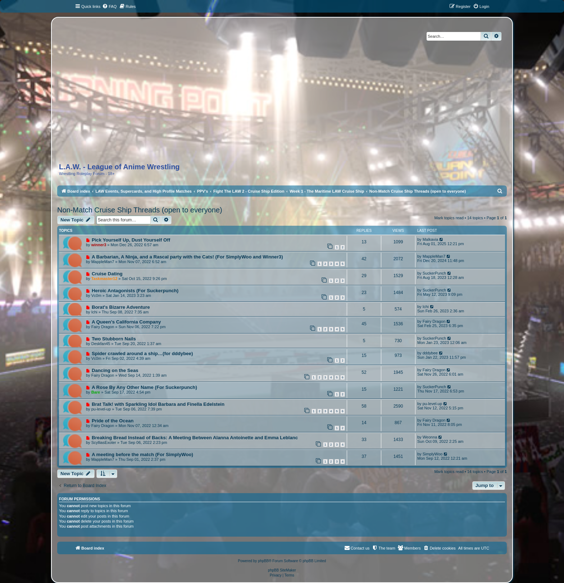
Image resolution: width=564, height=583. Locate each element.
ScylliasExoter (103, 442)
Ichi (94, 312)
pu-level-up (101, 409)
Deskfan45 (100, 343)
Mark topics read (448, 218)
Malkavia (430, 239)
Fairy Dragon (102, 327)
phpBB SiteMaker (282, 570)
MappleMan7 (102, 262)
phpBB (263, 561)
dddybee (430, 353)
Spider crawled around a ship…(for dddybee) (142, 353)
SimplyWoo (432, 454)
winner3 (98, 245)
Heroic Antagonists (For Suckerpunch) (135, 290)
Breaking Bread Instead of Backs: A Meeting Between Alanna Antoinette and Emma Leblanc (195, 437)
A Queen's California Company (126, 322)
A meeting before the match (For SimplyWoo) (142, 454)
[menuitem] (109, 6)
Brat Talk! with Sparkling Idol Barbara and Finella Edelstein (158, 404)
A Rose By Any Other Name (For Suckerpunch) (144, 387)
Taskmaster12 (104, 278)
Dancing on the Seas (115, 370)
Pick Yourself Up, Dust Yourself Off (131, 240)
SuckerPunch (434, 273)
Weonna (430, 437)
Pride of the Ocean (113, 420)
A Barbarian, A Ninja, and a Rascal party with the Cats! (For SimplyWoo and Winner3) (187, 257)
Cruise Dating (107, 273)
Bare (95, 392)
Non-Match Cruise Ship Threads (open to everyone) (139, 210)
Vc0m (96, 295)
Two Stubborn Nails (114, 338)
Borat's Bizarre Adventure (121, 307)
